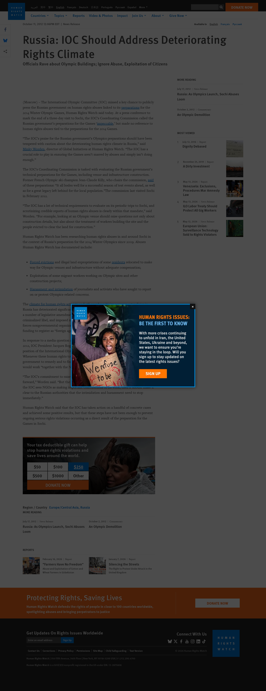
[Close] (192, 306)
